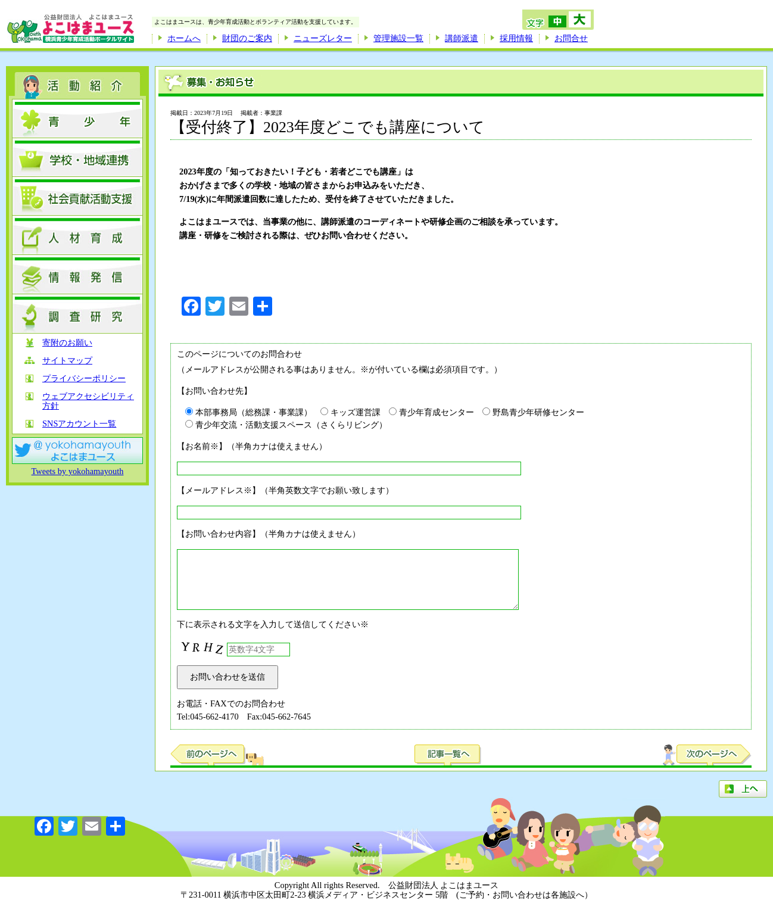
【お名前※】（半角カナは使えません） (252, 446)
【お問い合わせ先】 (214, 390)
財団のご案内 (247, 38)
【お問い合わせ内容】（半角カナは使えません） (268, 533)
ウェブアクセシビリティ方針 (88, 401)
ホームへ (184, 38)
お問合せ (571, 38)
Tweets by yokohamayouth (78, 471)
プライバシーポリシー (84, 378)
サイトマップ (67, 360)
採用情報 (516, 38)
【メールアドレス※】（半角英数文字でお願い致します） (285, 490)
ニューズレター (323, 38)
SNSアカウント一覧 (79, 423)
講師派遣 (461, 38)
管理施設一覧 (398, 38)
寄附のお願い (67, 342)
